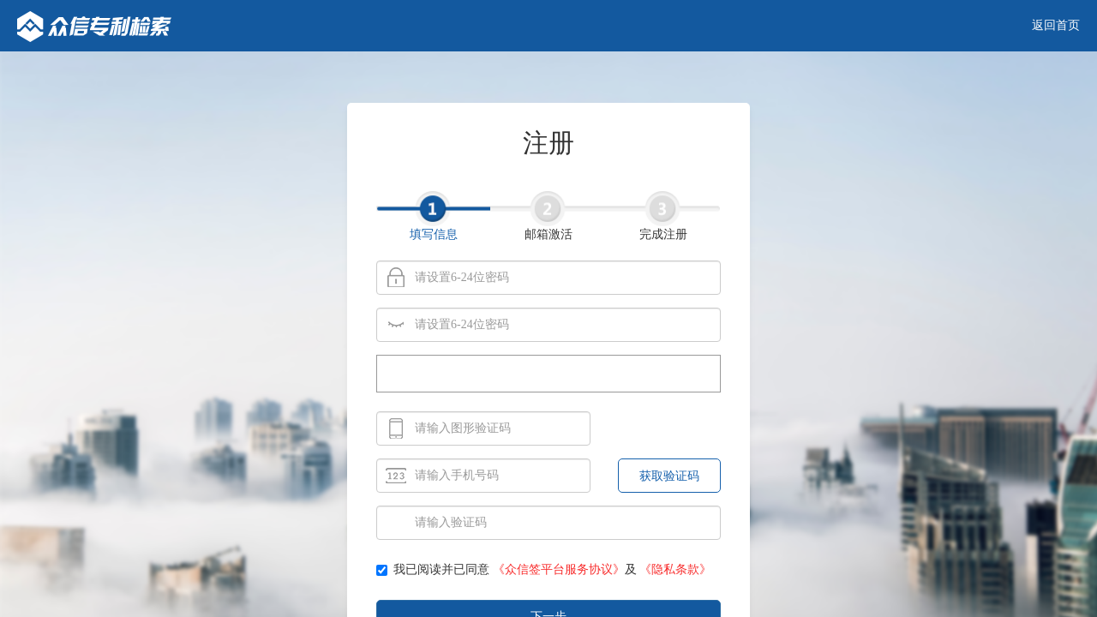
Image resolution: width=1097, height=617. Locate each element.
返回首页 (1056, 25)
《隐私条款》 (675, 569)
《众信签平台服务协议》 (559, 569)
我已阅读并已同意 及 (543, 569)
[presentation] (548, 374)
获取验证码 (669, 476)
